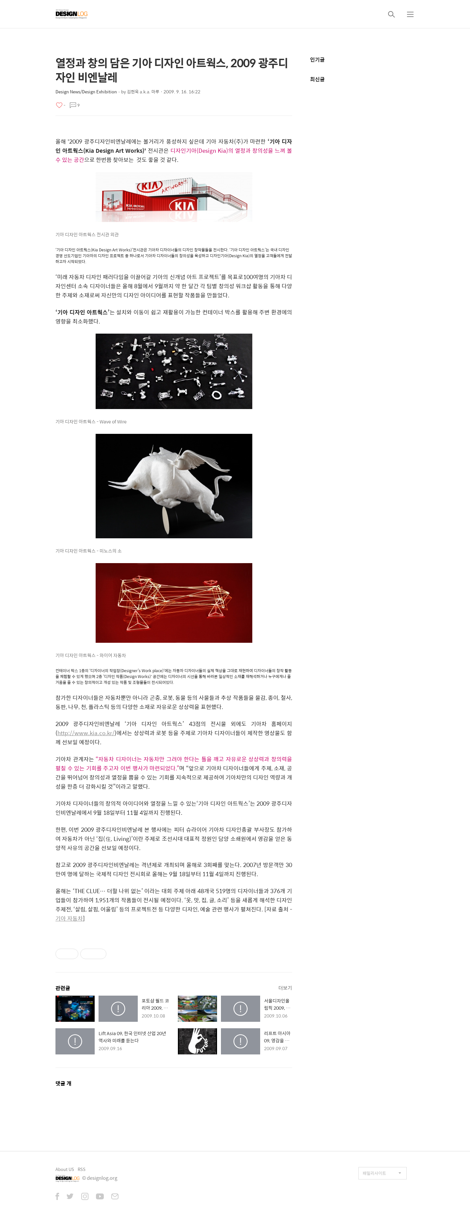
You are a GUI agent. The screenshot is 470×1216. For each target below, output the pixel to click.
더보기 (285, 987)
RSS (82, 1169)
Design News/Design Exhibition (86, 91)
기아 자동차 (69, 918)
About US (64, 1169)
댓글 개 (63, 1083)
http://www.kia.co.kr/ (86, 733)
